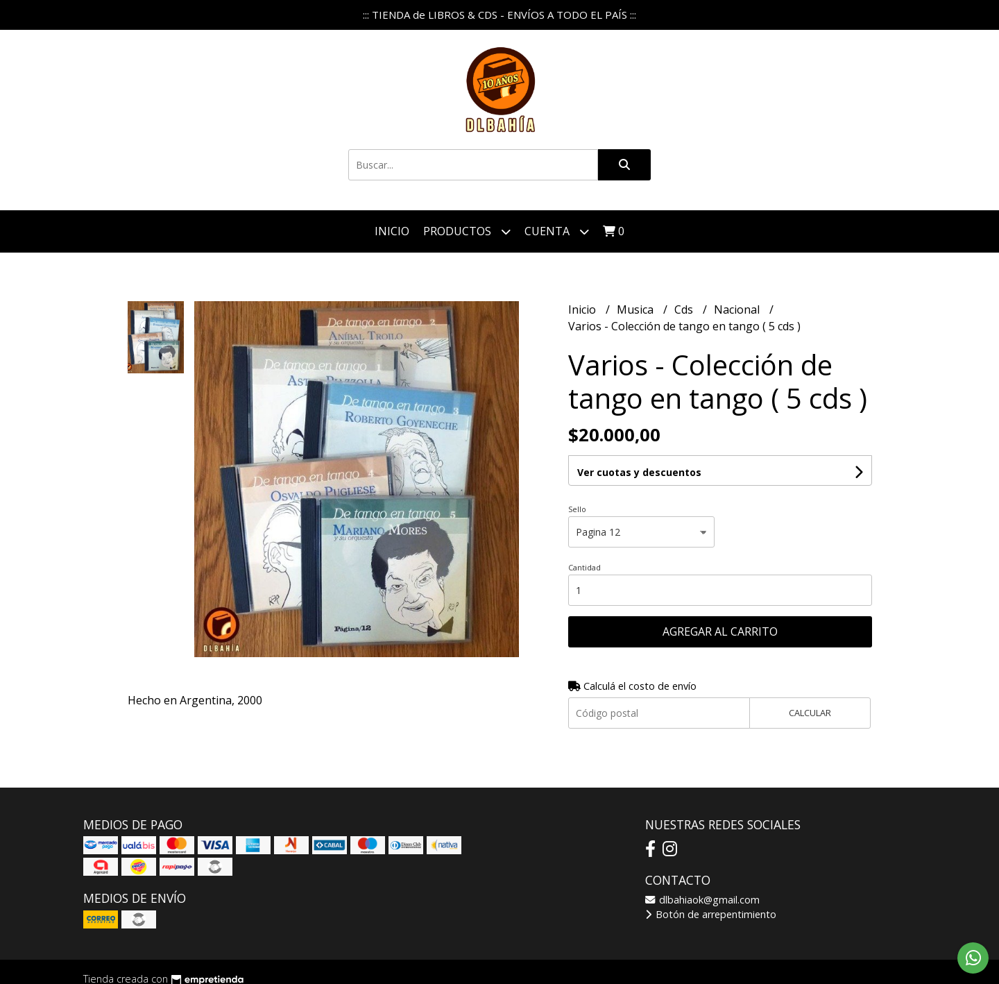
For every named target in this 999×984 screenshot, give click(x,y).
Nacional (738, 309)
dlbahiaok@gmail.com (702, 899)
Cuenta (556, 231)
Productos (467, 231)
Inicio (392, 231)
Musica (636, 309)
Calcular (810, 712)
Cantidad (584, 567)
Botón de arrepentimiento (710, 914)
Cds (685, 309)
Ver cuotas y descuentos (639, 472)
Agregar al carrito (720, 631)
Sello (577, 509)
